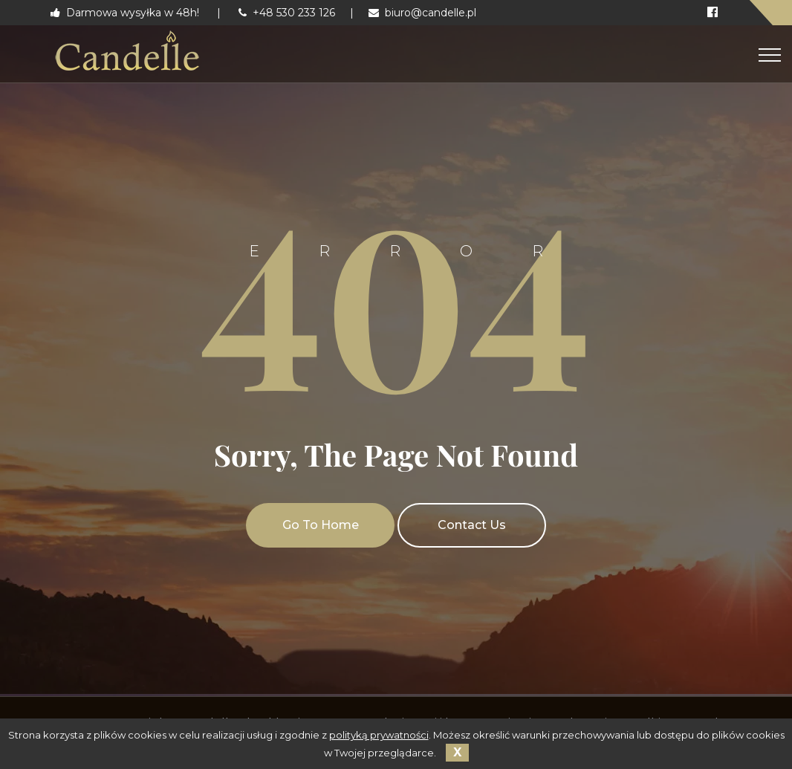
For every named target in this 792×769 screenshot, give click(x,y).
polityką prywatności (379, 735)
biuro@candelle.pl (422, 12)
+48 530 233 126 (286, 12)
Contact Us (472, 525)
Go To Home (320, 525)
